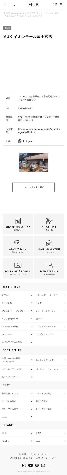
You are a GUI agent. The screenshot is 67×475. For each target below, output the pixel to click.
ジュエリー (7, 334)
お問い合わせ (41, 458)
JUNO (38, 433)
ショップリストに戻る (33, 187)
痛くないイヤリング (45, 360)
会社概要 (22, 454)
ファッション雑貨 (10, 326)
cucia (38, 441)
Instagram (25, 141)
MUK (4, 433)
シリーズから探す (44, 409)
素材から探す (42, 401)
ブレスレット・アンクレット (15, 311)
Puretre (5, 441)
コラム (54, 458)
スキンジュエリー (10, 377)
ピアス (5, 295)
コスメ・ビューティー (46, 326)
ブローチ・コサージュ (46, 311)
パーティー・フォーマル (47, 369)
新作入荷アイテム (10, 393)
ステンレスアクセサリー (13, 369)
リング (39, 303)
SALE (4, 417)
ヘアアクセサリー (10, 319)
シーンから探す (9, 401)
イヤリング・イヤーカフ (47, 295)
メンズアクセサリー (45, 334)
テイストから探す (44, 393)
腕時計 (39, 319)
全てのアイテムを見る (12, 342)
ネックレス (7, 303)
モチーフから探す (10, 409)
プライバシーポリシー (39, 454)
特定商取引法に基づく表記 (21, 458)
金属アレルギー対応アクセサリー (11, 359)
